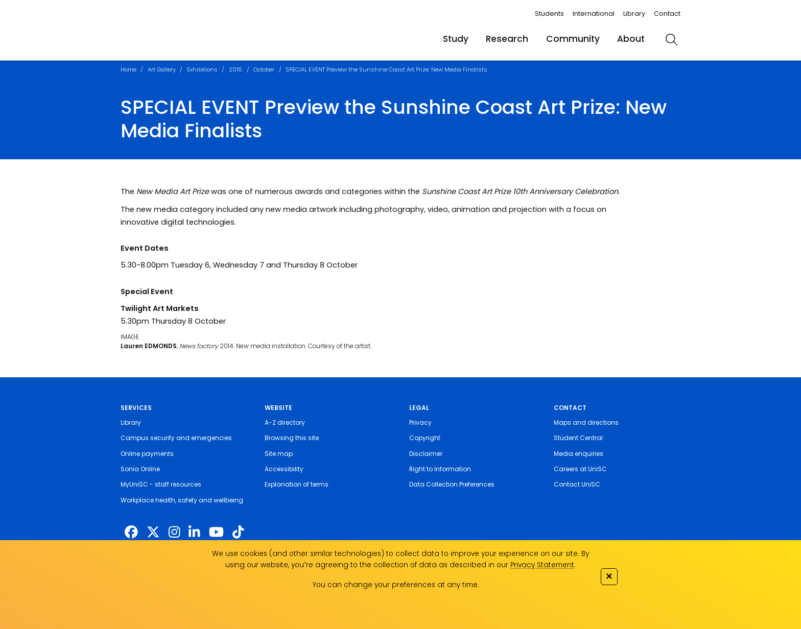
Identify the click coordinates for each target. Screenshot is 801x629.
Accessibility (284, 469)
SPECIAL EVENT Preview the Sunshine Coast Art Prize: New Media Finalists (386, 69)
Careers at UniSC (580, 469)
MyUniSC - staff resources (161, 484)
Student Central (578, 437)
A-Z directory (285, 422)
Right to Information (440, 469)
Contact (667, 13)
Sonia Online (140, 469)
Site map (279, 453)
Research (507, 39)
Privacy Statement (542, 565)
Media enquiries (578, 453)
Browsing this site (292, 437)
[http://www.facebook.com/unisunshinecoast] (131, 532)
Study (455, 39)
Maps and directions (586, 422)
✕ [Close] (608, 576)
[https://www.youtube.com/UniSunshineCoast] (216, 532)
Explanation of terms (296, 484)
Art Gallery (162, 69)
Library (634, 13)
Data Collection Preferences (451, 484)
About (631, 39)
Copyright (424, 437)
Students (549, 13)
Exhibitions (202, 69)
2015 (235, 69)
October (263, 69)
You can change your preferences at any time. (396, 585)
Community (573, 39)
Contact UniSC (577, 484)
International (594, 13)
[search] (671, 39)
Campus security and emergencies (176, 437)
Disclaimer (425, 453)
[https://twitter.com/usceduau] (153, 532)
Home (128, 69)
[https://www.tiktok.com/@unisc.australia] (238, 532)
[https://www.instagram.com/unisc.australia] (174, 532)
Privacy (420, 422)
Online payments (147, 453)
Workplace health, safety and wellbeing (182, 500)
